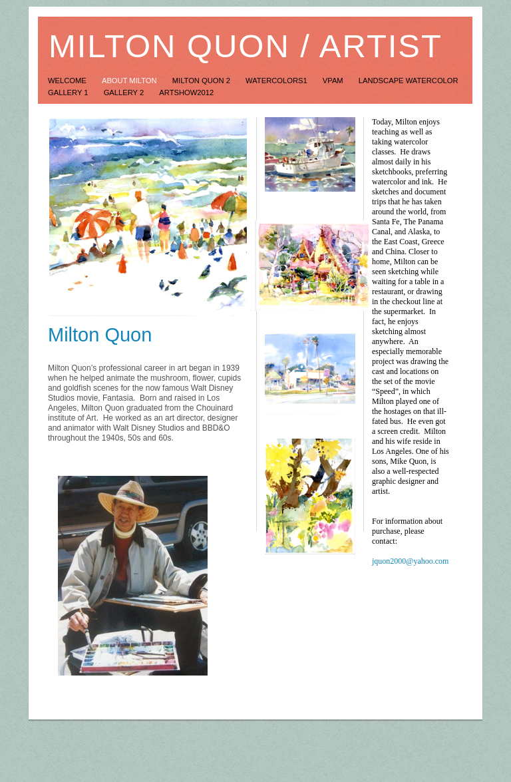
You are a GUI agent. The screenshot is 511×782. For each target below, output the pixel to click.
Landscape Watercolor (408, 81)
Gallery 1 (69, 93)
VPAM (334, 81)
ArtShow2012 (186, 93)
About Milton (130, 81)
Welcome (68, 81)
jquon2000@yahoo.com (410, 561)
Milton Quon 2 (202, 81)
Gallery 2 (125, 93)
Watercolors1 (277, 81)
